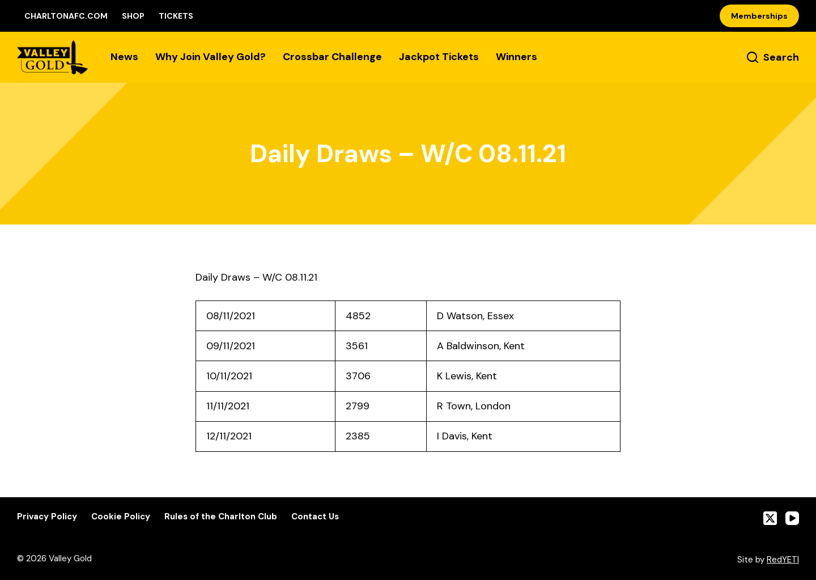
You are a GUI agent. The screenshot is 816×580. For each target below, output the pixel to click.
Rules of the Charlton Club (220, 516)
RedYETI (783, 559)
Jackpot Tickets (439, 56)
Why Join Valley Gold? (210, 56)
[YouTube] (792, 518)
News (124, 56)
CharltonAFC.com (66, 16)
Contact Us (315, 516)
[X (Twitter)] (770, 518)
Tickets (176, 16)
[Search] (773, 57)
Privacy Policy (47, 516)
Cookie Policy (120, 516)
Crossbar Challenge (332, 56)
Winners (516, 56)
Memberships (759, 16)
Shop (133, 16)
